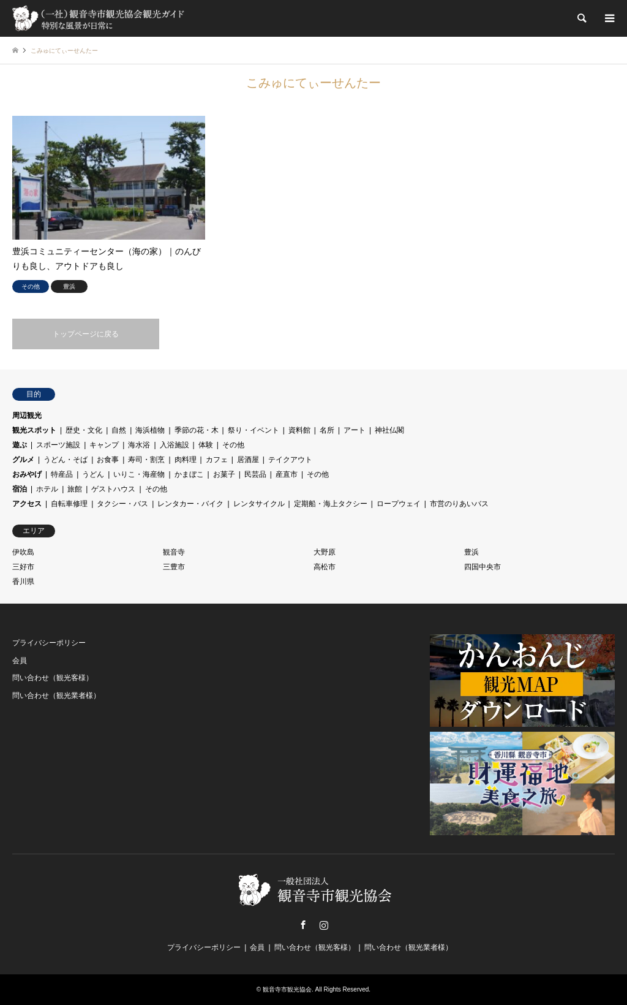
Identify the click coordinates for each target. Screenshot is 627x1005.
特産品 (62, 474)
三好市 (23, 567)
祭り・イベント (253, 430)
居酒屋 (248, 459)
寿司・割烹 (146, 459)
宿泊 (19, 489)
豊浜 (471, 552)
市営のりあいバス (459, 503)
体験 (205, 445)
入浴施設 (174, 445)
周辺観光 (27, 415)
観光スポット (34, 430)
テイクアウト (290, 459)
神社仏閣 (389, 430)
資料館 (299, 430)
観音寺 (174, 552)
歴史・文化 (84, 430)
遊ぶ (19, 445)
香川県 (23, 581)
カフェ (217, 459)
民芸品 (255, 474)
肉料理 (186, 459)
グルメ (23, 459)
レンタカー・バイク (190, 503)
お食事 (108, 459)
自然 (118, 430)
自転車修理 (69, 503)
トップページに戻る (86, 334)
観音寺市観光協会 (287, 989)
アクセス (27, 503)
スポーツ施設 (58, 445)
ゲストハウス (113, 489)
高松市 (325, 567)
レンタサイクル (259, 503)
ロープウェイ (399, 503)
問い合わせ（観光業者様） (56, 695)
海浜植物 (150, 430)
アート (355, 430)
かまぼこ (189, 474)
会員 (19, 660)
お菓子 (224, 474)
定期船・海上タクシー (330, 503)
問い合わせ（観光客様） (52, 677)
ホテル (47, 489)
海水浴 (139, 445)
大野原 (325, 552)
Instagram (324, 924)
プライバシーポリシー (49, 643)
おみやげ (27, 474)
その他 (233, 445)
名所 (327, 430)
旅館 (74, 489)
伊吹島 (23, 552)
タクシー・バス (122, 503)
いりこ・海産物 (139, 474)
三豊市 (174, 567)
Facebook (303, 924)
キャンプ (104, 445)
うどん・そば (65, 459)
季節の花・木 (197, 430)
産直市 (287, 474)
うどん (93, 474)
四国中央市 (482, 567)
